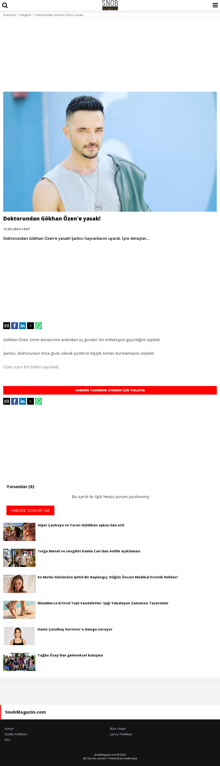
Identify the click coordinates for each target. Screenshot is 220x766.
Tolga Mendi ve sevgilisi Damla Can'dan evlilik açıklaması (71, 558)
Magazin (25, 15)
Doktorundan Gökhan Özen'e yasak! (60, 15)
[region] (110, 52)
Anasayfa (9, 15)
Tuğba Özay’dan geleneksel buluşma (53, 662)
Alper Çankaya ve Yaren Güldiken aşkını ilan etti (63, 532)
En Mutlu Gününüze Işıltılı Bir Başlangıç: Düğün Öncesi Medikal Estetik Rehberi (90, 584)
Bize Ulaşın (118, 728)
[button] (6, 325)
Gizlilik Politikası (16, 734)
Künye (9, 728)
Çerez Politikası (121, 734)
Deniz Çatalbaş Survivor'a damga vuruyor (58, 636)
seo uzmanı (99, 758)
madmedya (130, 758)
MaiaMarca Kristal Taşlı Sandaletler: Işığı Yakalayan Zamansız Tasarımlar (86, 610)
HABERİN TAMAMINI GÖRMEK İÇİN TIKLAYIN (110, 390)
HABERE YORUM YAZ (30, 510)
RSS (7, 739)
